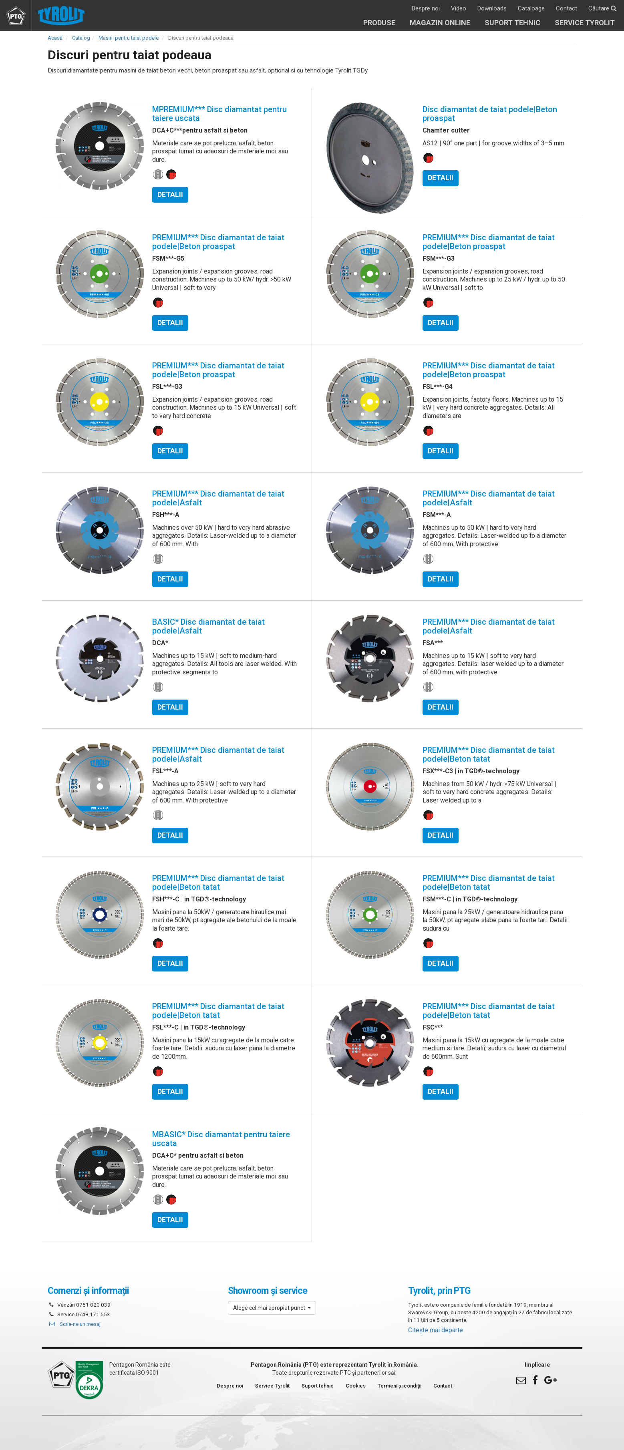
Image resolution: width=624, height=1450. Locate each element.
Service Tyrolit (585, 22)
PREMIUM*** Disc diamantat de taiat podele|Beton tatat (489, 754)
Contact (566, 8)
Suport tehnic (512, 22)
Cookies (356, 1386)
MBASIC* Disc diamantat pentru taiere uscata (221, 1139)
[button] (272, 1308)
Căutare (602, 8)
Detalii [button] (170, 195)
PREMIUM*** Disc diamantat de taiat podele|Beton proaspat (218, 242)
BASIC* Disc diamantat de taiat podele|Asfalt (208, 626)
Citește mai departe (435, 1330)
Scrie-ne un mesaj (74, 1324)
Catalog (81, 38)
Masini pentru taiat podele (129, 38)
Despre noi (426, 8)
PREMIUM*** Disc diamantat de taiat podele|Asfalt (218, 498)
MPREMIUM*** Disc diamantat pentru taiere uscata (219, 114)
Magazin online (440, 22)
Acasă (55, 38)
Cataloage (531, 8)
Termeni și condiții (399, 1386)
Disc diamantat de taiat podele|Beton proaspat (490, 114)
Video (458, 8)
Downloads (492, 8)
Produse (379, 22)
